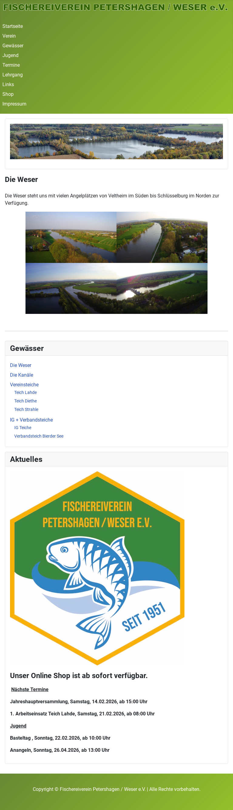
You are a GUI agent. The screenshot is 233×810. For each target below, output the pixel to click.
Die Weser (20, 365)
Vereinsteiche (24, 385)
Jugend (10, 55)
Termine (11, 65)
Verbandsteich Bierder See (38, 436)
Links (8, 84)
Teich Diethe (25, 400)
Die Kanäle (21, 375)
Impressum (14, 104)
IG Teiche (22, 427)
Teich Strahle (26, 409)
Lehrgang (12, 75)
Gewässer (12, 46)
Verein (9, 36)
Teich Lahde (25, 392)
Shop (8, 94)
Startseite (12, 26)
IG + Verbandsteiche (31, 420)
